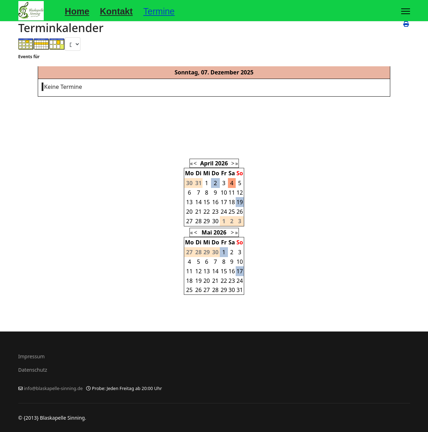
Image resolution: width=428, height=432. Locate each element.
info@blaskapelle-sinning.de (53, 388)
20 (189, 211)
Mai (206, 232)
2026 (221, 163)
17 (224, 202)
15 (206, 202)
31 (239, 290)
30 (215, 221)
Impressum (31, 356)
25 (232, 211)
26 (239, 211)
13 (189, 202)
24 (224, 211)
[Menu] (405, 11)
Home (77, 11)
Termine (159, 11)
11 (232, 192)
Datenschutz (32, 369)
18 (232, 202)
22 (206, 211)
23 (215, 211)
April (206, 163)
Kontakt (116, 11)
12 (239, 192)
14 (198, 202)
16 (215, 202)
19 (239, 202)
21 (198, 211)
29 (206, 221)
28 (198, 221)
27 (189, 221)
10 (224, 192)
